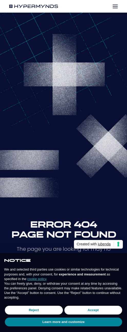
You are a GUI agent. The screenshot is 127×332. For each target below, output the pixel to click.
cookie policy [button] (36, 279)
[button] (115, 6)
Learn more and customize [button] (63, 322)
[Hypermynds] (33, 6)
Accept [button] (93, 310)
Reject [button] (34, 310)
